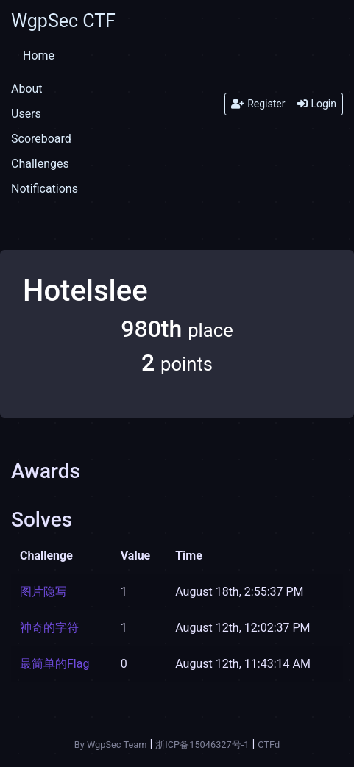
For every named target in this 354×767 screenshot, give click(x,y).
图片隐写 (43, 592)
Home (38, 56)
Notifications (44, 189)
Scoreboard (41, 139)
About (27, 89)
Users (26, 114)
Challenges (40, 164)
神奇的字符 (49, 628)
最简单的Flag (54, 664)
